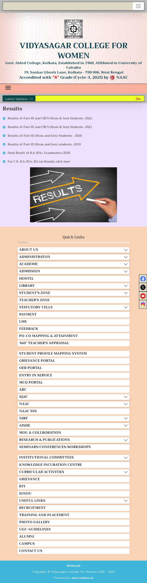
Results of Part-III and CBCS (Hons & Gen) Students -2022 (50, 118)
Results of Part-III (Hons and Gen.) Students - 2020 (45, 135)
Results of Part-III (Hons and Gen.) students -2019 (44, 144)
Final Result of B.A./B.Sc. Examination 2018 (39, 152)
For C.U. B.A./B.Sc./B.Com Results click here (39, 161)
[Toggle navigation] (138, 6)
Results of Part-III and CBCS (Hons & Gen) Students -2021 (50, 127)
